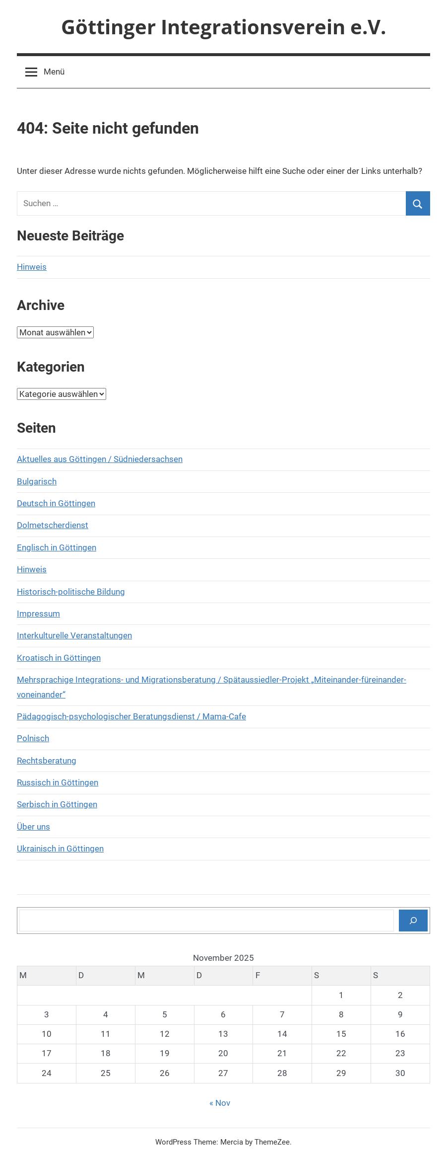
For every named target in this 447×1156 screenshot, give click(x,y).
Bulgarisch (37, 481)
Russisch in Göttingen (57, 782)
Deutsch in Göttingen (56, 503)
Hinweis (32, 267)
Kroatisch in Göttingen (59, 658)
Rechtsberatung (46, 761)
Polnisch (33, 738)
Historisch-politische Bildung (71, 592)
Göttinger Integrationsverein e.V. (223, 26)
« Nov (219, 1103)
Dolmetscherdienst (52, 525)
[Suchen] (413, 920)
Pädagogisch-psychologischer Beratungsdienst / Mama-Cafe (131, 716)
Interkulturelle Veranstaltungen (74, 635)
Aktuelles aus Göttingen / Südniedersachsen (100, 459)
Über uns (33, 827)
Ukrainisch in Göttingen (60, 848)
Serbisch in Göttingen (57, 804)
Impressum (38, 613)
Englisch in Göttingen (56, 547)
